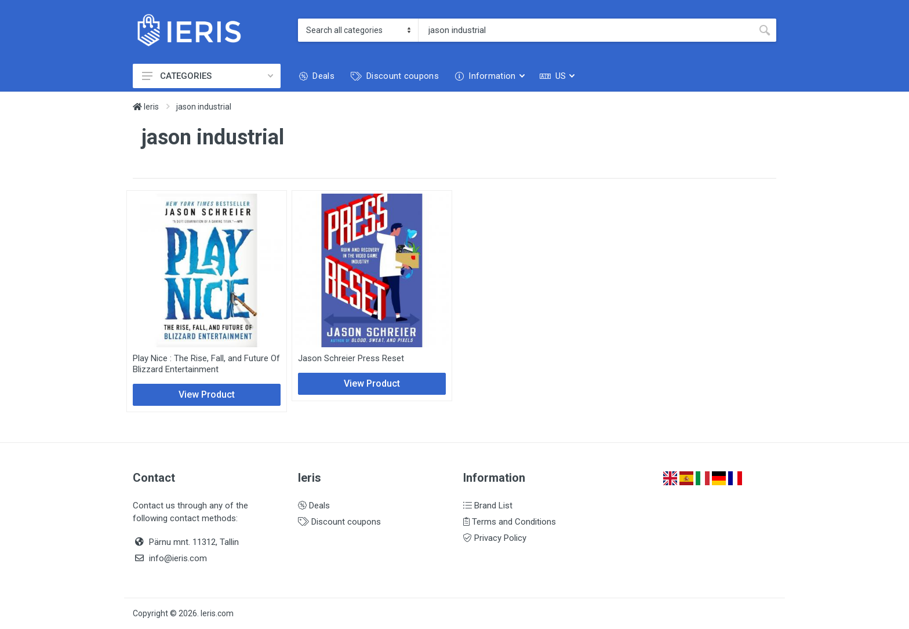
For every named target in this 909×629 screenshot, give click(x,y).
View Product (207, 394)
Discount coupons (339, 522)
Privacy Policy (494, 538)
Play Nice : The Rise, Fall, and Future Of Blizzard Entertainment (206, 364)
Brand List (487, 505)
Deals (314, 505)
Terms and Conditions (509, 522)
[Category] (358, 30)
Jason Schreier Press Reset (351, 358)
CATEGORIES (207, 76)
